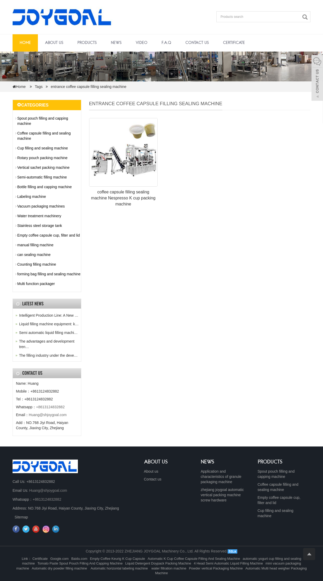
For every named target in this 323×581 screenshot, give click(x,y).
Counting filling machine (36, 264)
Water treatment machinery (39, 216)
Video (141, 43)
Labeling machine (31, 196)
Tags (40, 87)
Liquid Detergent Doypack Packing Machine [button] (158, 563)
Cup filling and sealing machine (42, 148)
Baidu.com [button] (79, 559)
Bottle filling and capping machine (44, 187)
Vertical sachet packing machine (43, 167)
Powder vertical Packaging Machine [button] (216, 568)
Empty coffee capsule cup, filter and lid (48, 235)
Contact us (197, 43)
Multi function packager (36, 284)
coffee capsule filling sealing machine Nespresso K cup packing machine (123, 198)
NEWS (207, 462)
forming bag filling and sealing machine (48, 274)
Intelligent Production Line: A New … (48, 315)
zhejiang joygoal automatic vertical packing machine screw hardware (222, 495)
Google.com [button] (59, 559)
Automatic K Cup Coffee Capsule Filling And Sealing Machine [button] (194, 559)
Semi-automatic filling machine (42, 177)
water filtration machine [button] (168, 568)
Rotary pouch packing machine (42, 158)
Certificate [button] (40, 559)
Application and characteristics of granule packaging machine (221, 476)
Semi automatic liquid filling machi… (48, 333)
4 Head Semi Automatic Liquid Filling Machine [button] (228, 563)
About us (54, 43)
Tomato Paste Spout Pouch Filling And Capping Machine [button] (80, 563)
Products (87, 43)
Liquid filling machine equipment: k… (49, 324)
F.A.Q (166, 43)
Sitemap (21, 517)
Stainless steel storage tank (39, 226)
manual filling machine (35, 245)
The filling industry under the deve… (48, 355)
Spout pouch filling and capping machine (42, 121)
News (116, 43)
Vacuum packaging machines (41, 206)
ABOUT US (156, 462)
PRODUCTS (270, 462)
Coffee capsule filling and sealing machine (44, 136)
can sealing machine (34, 255)
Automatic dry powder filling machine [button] (60, 568)
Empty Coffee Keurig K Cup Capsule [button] (117, 559)
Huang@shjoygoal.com (48, 415)
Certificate (234, 43)
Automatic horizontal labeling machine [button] (119, 568)
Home (25, 43)
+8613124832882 (50, 407)
